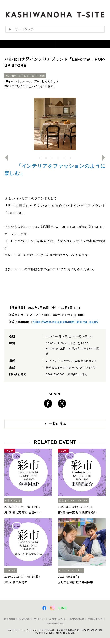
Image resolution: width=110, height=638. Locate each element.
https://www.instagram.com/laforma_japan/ (65, 321)
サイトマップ (39, 619)
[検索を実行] (99, 30)
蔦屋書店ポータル (95, 619)
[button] (27, 44)
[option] (55, 124)
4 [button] (58, 158)
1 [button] (40, 158)
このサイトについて (57, 619)
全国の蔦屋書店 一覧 (55, 623)
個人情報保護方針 (77, 619)
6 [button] (70, 158)
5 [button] (64, 158)
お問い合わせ (9, 619)
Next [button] (105, 157)
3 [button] (52, 158)
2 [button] (46, 158)
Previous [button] (5, 157)
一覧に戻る (57, 424)
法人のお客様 (24, 619)
